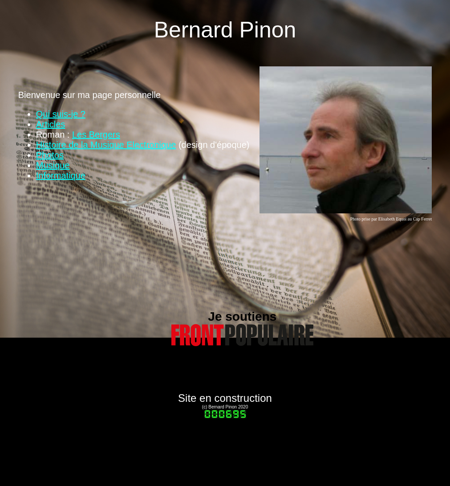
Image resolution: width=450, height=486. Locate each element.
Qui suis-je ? (60, 114)
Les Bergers (96, 134)
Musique (53, 165)
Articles (50, 124)
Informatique (60, 175)
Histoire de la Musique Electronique (106, 145)
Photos (50, 155)
